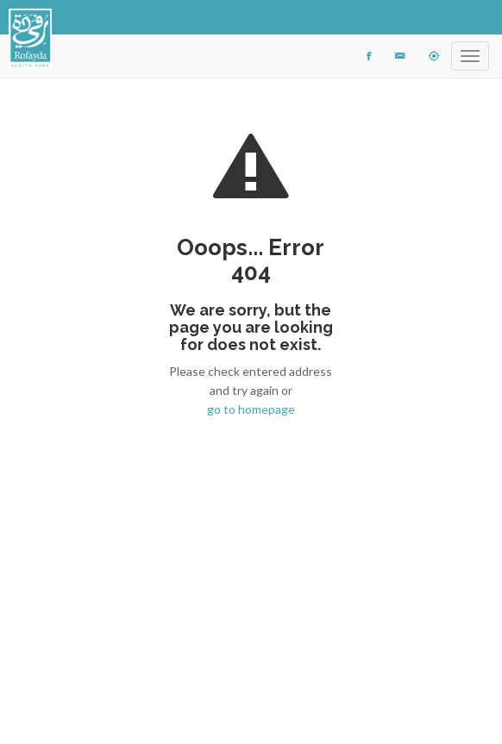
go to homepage (251, 409)
